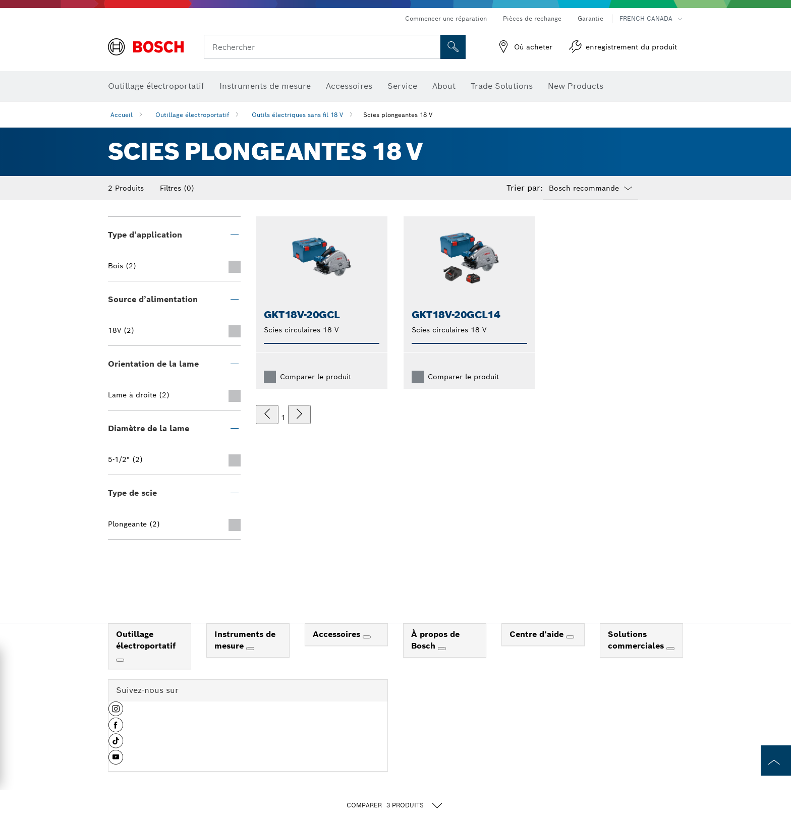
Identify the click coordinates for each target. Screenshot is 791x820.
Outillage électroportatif (192, 115)
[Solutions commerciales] (670, 648)
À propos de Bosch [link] (435, 640)
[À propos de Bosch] (442, 648)
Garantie (590, 18)
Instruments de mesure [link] (244, 640)
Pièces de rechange (532, 18)
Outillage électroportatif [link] (146, 640)
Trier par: (524, 188)
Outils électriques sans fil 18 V (297, 115)
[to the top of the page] (776, 760)
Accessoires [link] (338, 634)
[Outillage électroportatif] (120, 660)
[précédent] (267, 414)
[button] (115, 712)
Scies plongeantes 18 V (397, 115)
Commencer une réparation (446, 18)
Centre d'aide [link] (538, 634)
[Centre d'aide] (570, 636)
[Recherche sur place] (453, 47)
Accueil (121, 115)
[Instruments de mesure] (250, 648)
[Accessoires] (367, 636)
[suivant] (299, 414)
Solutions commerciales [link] (637, 640)
